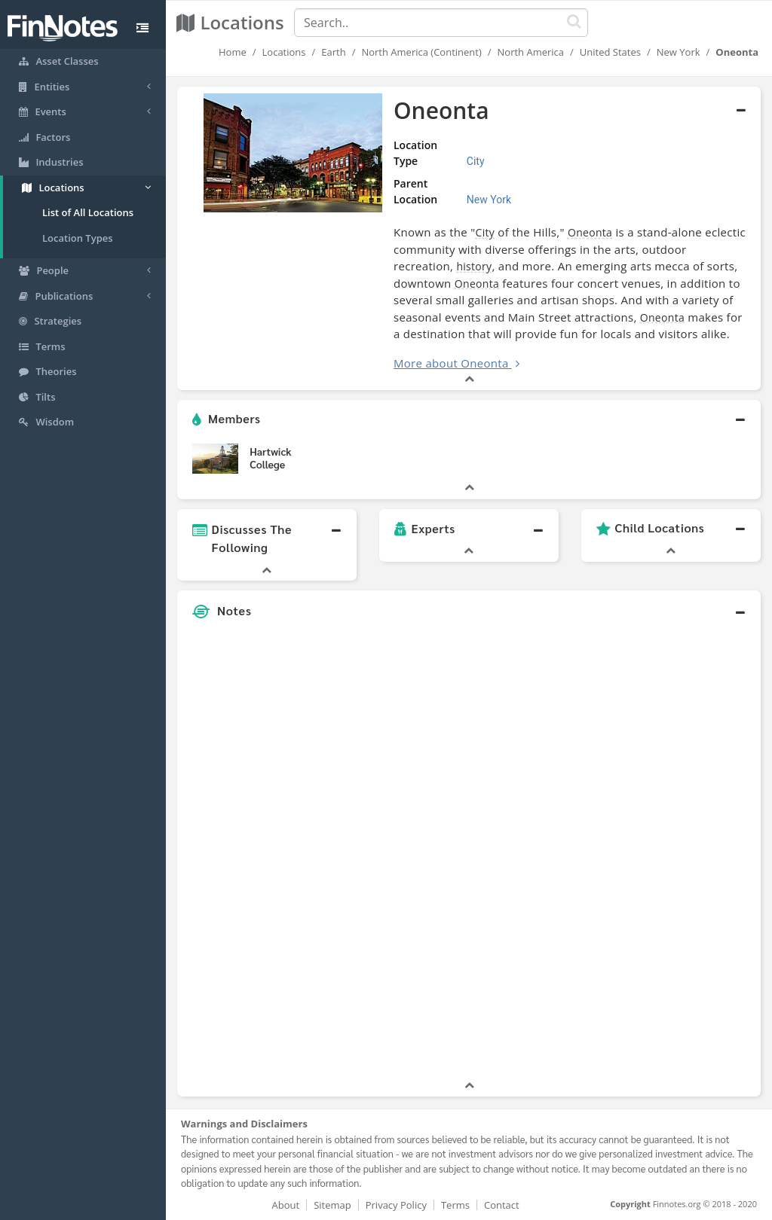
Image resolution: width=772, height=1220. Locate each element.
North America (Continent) (421, 52)
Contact (501, 1205)
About (286, 1205)
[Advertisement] (685, 852)
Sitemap (332, 1205)
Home (233, 52)
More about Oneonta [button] (451, 363)
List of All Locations (87, 212)
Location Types (77, 238)
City (485, 232)
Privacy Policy (396, 1205)
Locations (284, 52)
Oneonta (590, 232)
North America (531, 52)
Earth (333, 52)
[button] (469, 419)
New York (678, 52)
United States (610, 52)
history (474, 266)
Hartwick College (270, 457)
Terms (455, 1205)
